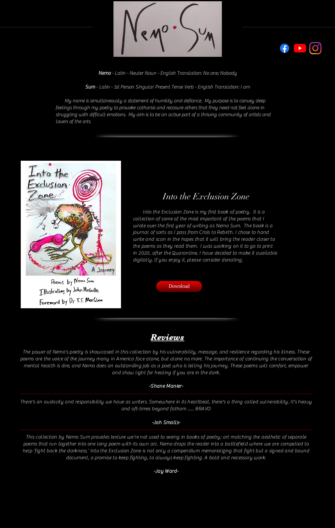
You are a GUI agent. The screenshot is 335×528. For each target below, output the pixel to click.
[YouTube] (300, 48)
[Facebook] (284, 48)
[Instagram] (315, 48)
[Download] (179, 286)
